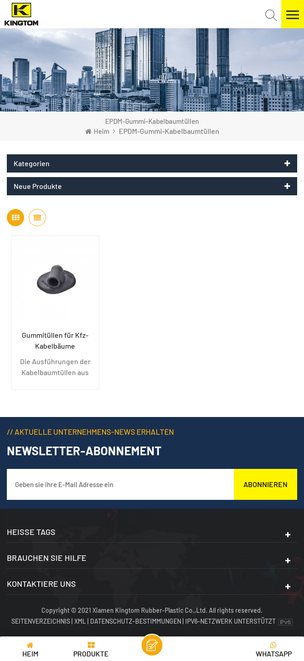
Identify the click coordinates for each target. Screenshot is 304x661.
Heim (97, 131)
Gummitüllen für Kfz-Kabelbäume (55, 340)
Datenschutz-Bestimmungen (135, 621)
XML (80, 621)
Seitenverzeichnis (41, 621)
